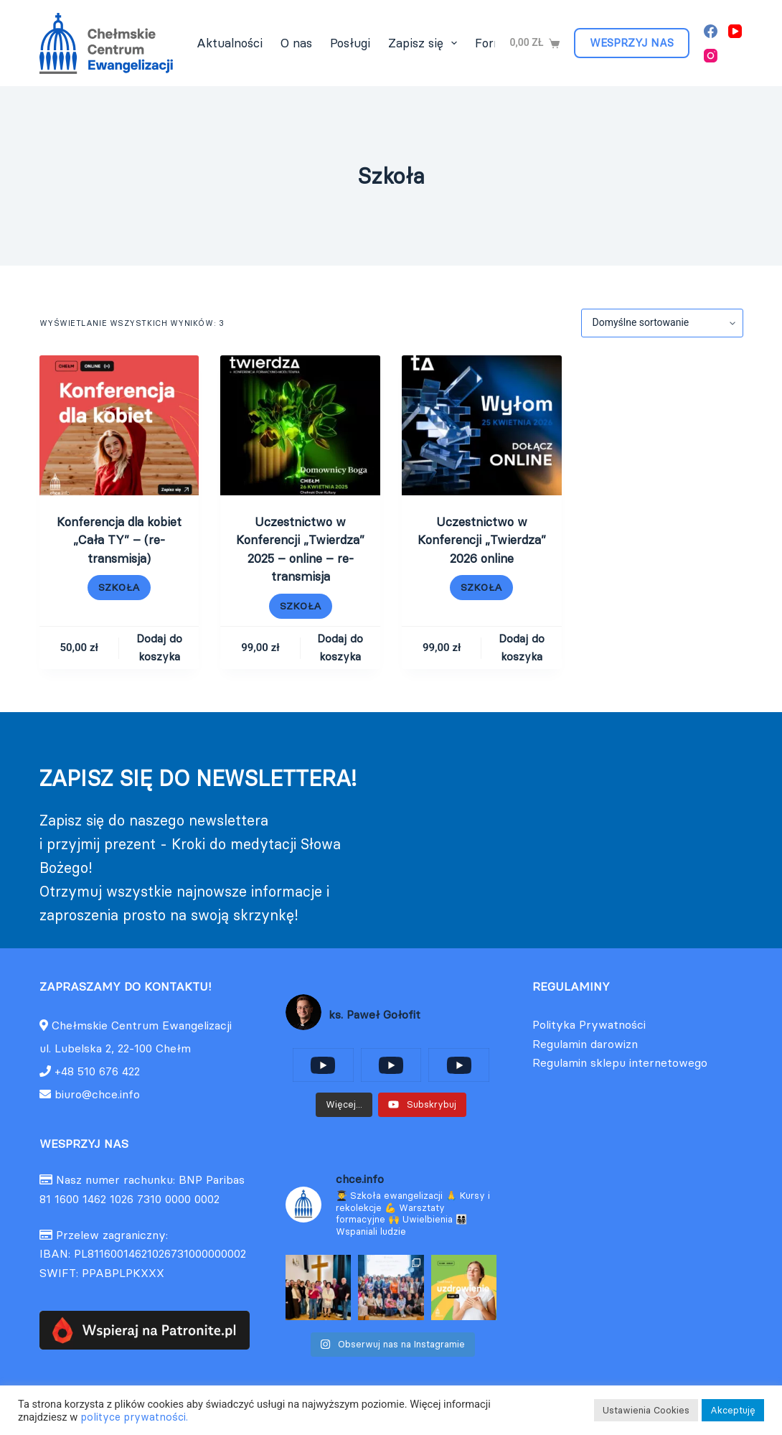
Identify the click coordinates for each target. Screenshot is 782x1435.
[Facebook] (710, 31)
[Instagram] (710, 55)
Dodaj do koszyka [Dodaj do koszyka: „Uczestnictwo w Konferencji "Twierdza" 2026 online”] (522, 647)
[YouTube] (735, 31)
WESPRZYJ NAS (632, 43)
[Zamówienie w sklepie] (662, 323)
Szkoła (119, 587)
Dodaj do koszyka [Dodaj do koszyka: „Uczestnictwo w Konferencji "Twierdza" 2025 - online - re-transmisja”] (340, 647)
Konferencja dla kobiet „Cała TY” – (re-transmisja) (119, 540)
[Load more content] (344, 1105)
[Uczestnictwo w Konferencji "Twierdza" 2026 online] (482, 425)
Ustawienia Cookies (646, 1410)
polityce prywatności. (134, 1417)
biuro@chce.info (89, 1094)
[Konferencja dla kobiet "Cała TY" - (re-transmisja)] (119, 425)
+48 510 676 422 (97, 1071)
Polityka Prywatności (589, 1024)
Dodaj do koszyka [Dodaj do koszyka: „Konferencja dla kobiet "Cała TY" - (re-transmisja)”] (159, 647)
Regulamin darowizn (585, 1044)
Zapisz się (425, 43)
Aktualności (230, 43)
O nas (296, 43)
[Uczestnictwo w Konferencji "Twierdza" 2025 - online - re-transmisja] (300, 425)
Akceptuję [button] (732, 1410)
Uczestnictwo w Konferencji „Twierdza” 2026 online (482, 540)
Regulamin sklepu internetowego (619, 1062)
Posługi (350, 43)
